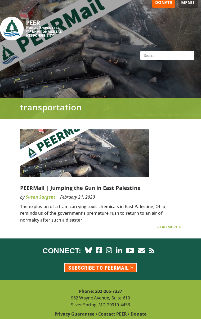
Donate (138, 314)
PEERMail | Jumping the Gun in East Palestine (80, 187)
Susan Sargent (40, 197)
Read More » (169, 226)
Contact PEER (112, 314)
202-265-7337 (108, 291)
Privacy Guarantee (75, 314)
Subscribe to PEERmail (98, 268)
